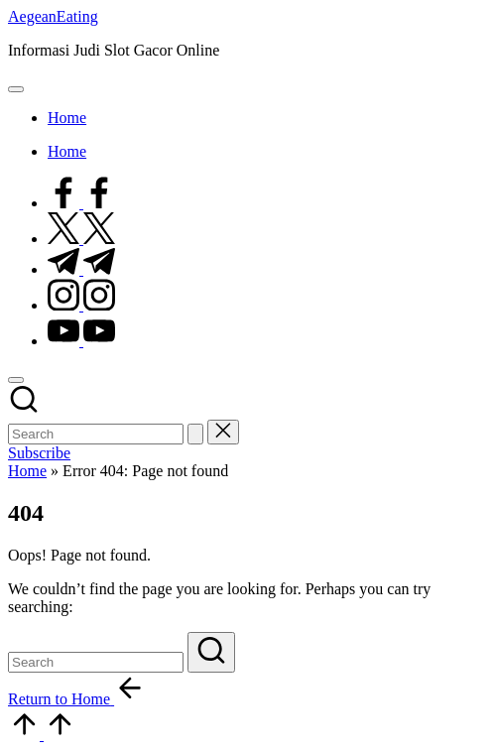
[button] (195, 434)
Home (27, 470)
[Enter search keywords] (96, 434)
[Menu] (16, 89)
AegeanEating (53, 16)
